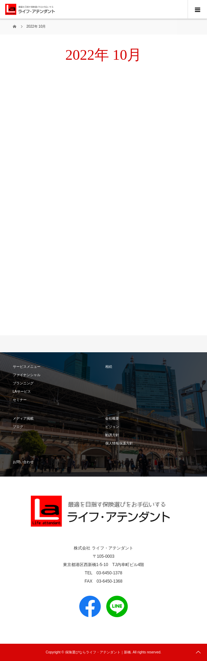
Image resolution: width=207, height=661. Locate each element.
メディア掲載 (23, 418)
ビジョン (112, 427)
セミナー (20, 400)
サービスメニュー (26, 366)
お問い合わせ (23, 462)
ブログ (18, 427)
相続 (108, 366)
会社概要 (112, 418)
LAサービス (22, 391)
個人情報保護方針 (119, 443)
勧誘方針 (112, 435)
